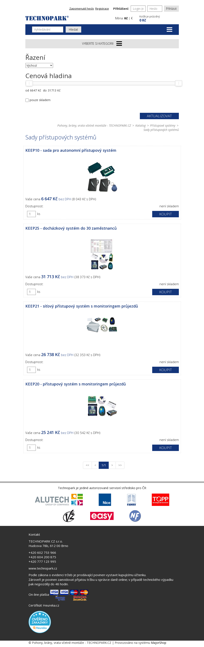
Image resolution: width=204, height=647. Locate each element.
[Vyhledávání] (47, 29)
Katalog (140, 125)
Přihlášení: (121, 9)
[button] (158, 17)
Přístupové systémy (162, 125)
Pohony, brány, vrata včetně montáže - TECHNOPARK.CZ (94, 125)
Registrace (102, 8)
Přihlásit (171, 9)
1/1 (105, 465)
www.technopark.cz (43, 568)
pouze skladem (40, 100)
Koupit (165, 214)
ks (38, 214)
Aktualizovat (159, 115)
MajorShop (158, 643)
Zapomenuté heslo (81, 8)
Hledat (73, 29)
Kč (126, 18)
